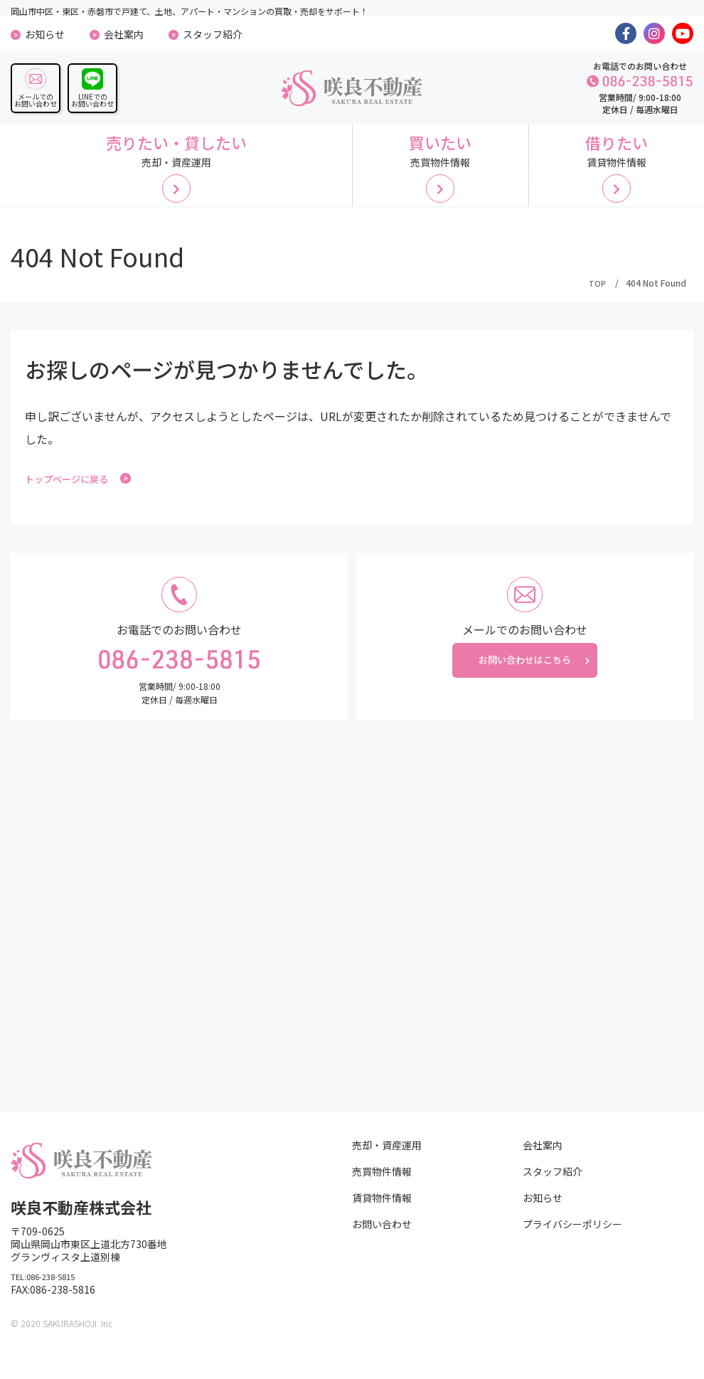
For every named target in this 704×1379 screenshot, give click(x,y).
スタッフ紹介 (212, 34)
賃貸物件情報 (382, 1214)
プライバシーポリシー (572, 1240)
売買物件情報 (382, 1188)
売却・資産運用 (387, 1161)
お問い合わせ (382, 1240)
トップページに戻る (87, 494)
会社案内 (124, 34)
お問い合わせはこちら (525, 684)
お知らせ (45, 34)
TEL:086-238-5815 (54, 1295)
